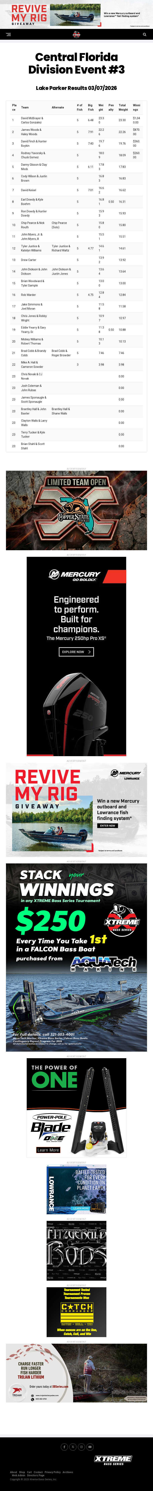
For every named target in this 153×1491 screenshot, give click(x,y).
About (13, 1472)
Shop (22, 1472)
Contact (38, 1472)
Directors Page (35, 1475)
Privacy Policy (53, 1472)
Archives (68, 1472)
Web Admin (18, 1475)
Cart (29, 1472)
